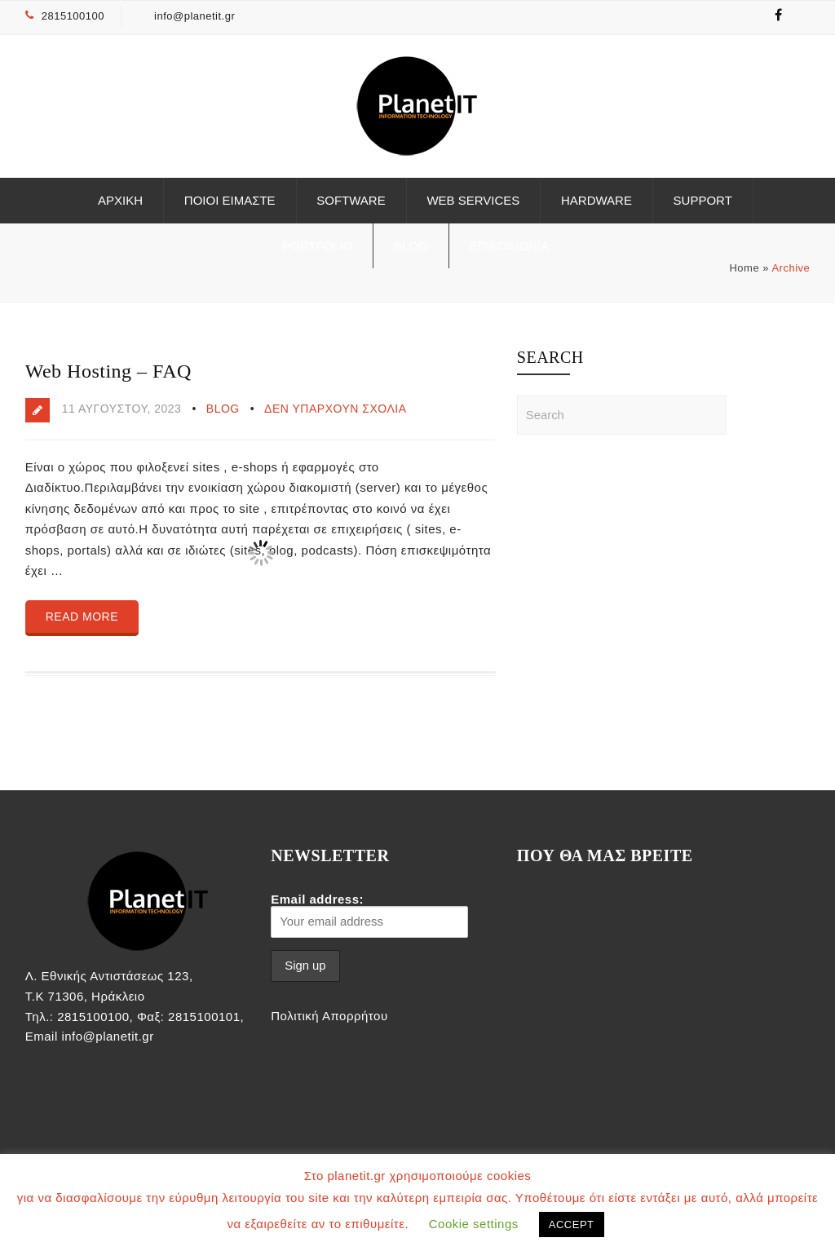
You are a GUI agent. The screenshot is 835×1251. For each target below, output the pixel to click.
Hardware (596, 200)
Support (703, 200)
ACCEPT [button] (571, 1224)
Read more (82, 616)
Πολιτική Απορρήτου (329, 1016)
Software (350, 200)
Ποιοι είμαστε (230, 200)
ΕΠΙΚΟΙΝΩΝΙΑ (508, 246)
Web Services (472, 200)
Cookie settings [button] (474, 1224)
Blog (411, 246)
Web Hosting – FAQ (108, 371)
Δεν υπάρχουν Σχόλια (335, 408)
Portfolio (317, 246)
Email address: (369, 915)
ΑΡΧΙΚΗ (120, 200)
